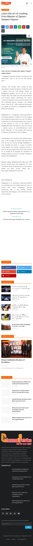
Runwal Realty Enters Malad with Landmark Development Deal (21, 382)
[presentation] (25, 342)
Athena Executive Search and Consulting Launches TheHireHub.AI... (20, 409)
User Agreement (21, 539)
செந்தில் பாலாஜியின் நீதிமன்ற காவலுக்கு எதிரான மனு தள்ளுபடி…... (20, 306)
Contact (8, 539)
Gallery (13, 539)
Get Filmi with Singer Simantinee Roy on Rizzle (16, 219)
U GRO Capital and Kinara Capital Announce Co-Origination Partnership (16, 212)
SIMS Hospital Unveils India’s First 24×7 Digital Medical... (22, 418)
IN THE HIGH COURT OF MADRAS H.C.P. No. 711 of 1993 (21, 325)
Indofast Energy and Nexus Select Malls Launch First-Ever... (21, 400)
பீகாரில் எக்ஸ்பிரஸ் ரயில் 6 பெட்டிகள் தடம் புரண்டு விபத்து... (21, 287)
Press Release (5, 9)
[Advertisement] (16, 241)
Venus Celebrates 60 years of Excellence (13, 361)
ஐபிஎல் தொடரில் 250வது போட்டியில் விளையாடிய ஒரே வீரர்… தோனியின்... (20, 316)
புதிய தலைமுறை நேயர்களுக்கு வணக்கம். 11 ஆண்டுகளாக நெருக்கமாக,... (20, 297)
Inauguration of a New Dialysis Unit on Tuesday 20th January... (21, 391)
